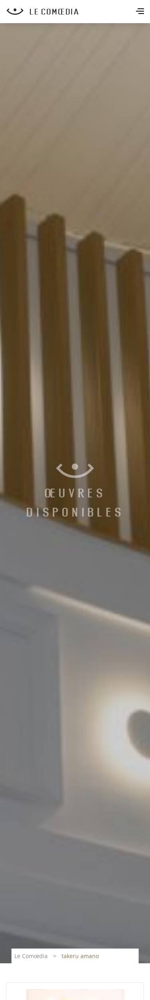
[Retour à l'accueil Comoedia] (78, 11)
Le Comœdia (31, 956)
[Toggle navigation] (141, 12)
